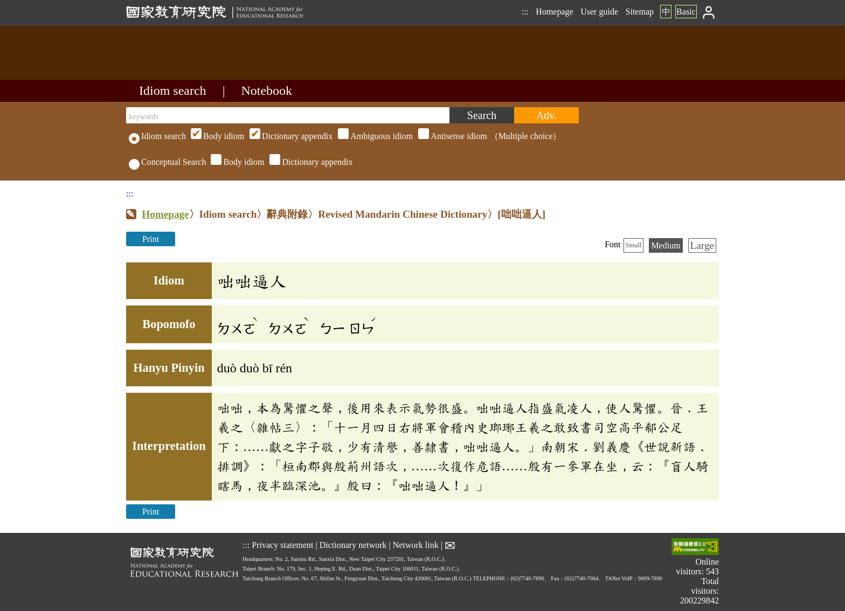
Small (634, 245)
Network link (416, 544)
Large (702, 245)
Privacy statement (282, 544)
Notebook (266, 91)
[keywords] (287, 115)
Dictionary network (353, 544)
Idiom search (172, 91)
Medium (665, 245)
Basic (686, 11)
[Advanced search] (546, 115)
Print (150, 239)
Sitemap (640, 11)
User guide (599, 11)
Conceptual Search (167, 161)
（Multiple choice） (374, 136)
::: (524, 11)
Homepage (554, 11)
